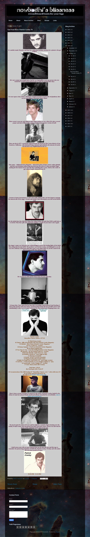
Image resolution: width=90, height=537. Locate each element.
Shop (39, 20)
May (70, 96)
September (72, 88)
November (72, 51)
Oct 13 (72, 79)
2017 (68, 115)
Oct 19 (72, 69)
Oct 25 (73, 58)
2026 (68, 30)
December (72, 48)
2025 (68, 32)
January (71, 107)
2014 (68, 124)
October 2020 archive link (39, 375)
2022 (68, 40)
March (71, 101)
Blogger (58, 532)
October (71, 53)
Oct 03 (72, 85)
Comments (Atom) (20, 488)
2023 (68, 38)
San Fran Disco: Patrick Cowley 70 (20, 30)
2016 (68, 118)
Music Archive (28, 20)
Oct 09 (73, 82)
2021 (68, 43)
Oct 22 (73, 67)
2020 (68, 46)
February (71, 104)
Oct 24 (73, 61)
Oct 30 (72, 56)
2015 (68, 121)
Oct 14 (72, 76)
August (71, 91)
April (70, 99)
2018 (68, 113)
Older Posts (57, 484)
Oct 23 (72, 64)
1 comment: (34, 478)
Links (55, 20)
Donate (47, 20)
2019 (68, 110)
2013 (68, 126)
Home (10, 20)
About (18, 20)
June (70, 93)
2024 (68, 35)
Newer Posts (12, 484)
